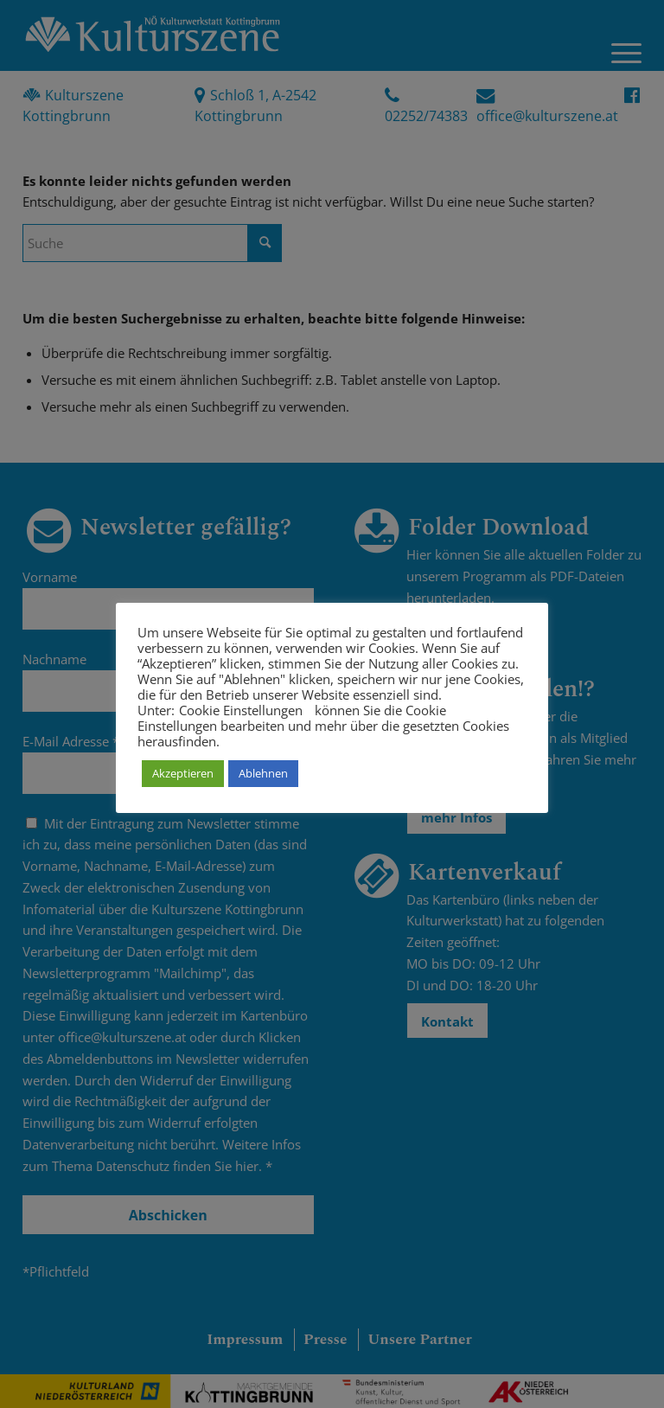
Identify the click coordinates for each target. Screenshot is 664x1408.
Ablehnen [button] (263, 773)
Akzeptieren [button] (183, 773)
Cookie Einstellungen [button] (241, 710)
